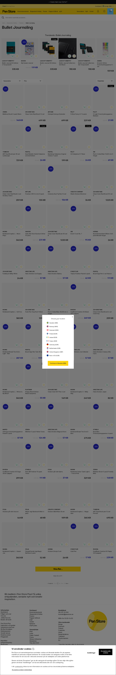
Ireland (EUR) (52, 337)
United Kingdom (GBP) (55, 352)
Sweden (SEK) (52, 323)
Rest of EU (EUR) (53, 355)
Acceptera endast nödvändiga (22, 670)
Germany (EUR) (53, 344)
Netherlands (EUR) (53, 348)
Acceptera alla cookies (105, 652)
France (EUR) (52, 341)
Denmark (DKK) (53, 330)
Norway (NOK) (52, 326)
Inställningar (91, 653)
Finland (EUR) (52, 334)
